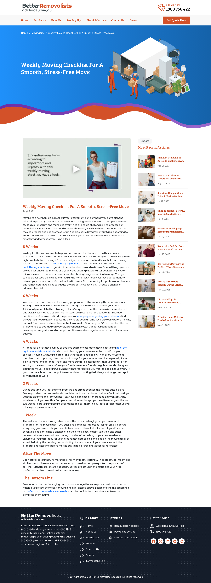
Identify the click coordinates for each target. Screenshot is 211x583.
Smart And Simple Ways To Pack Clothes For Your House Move (170, 194)
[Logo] (47, 7)
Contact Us (117, 20)
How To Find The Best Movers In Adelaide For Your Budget (169, 177)
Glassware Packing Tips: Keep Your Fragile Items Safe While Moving (170, 230)
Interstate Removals (126, 537)
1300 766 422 (163, 531)
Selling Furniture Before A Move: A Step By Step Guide (171, 212)
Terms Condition (95, 561)
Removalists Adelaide (126, 526)
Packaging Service (124, 531)
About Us (56, 20)
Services (39, 20)
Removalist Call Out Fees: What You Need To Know (171, 248)
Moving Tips (74, 20)
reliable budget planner (64, 263)
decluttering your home (36, 267)
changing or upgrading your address (98, 316)
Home (24, 20)
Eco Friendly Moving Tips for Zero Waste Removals (171, 265)
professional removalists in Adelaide (46, 491)
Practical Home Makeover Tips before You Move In (171, 318)
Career (134, 20)
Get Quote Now (176, 20)
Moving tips (38, 33)
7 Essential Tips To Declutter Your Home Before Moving (168, 301)
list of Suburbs (95, 20)
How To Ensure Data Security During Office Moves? (169, 283)
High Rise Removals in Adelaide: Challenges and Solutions (171, 159)
